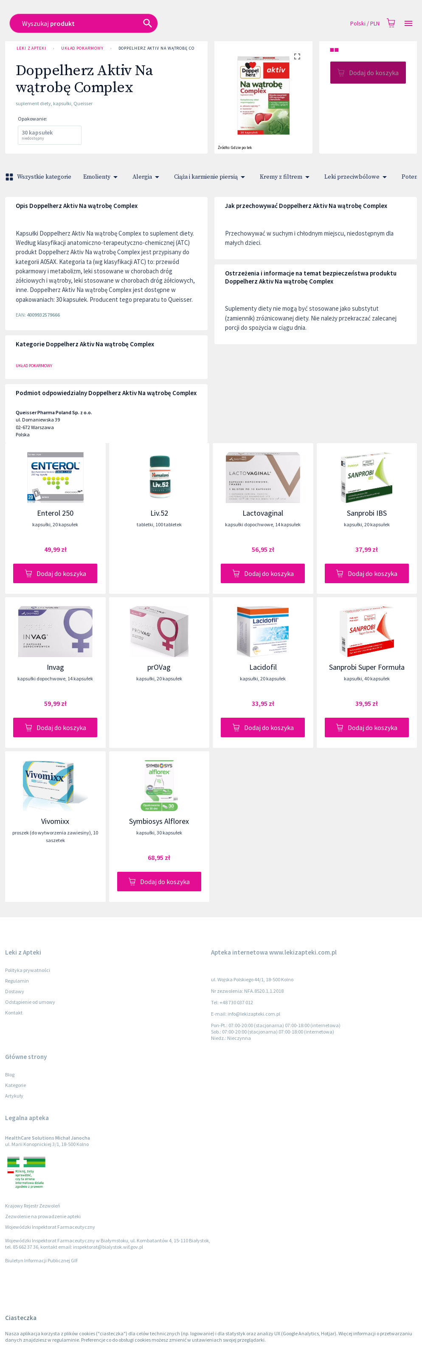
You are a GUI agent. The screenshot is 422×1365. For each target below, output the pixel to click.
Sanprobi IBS (367, 513)
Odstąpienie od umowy (30, 1002)
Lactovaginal (262, 513)
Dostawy (14, 991)
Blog (9, 1074)
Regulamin (17, 980)
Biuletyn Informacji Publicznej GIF (41, 1260)
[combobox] (171, 23)
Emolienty (102, 177)
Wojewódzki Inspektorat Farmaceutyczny (50, 1227)
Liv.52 (159, 513)
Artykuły (14, 1096)
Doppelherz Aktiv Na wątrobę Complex (163, 48)
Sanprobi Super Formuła (367, 667)
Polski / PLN (365, 23)
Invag (55, 667)
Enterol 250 (55, 513)
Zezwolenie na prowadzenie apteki (43, 1216)
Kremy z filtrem (286, 177)
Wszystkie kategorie (39, 177)
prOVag (159, 667)
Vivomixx (55, 821)
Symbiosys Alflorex (159, 821)
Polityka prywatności (27, 970)
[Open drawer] (408, 23)
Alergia (147, 177)
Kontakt (14, 1012)
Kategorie (15, 1085)
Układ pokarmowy (82, 48)
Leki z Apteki (31, 48)
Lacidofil (263, 667)
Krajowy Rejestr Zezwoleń (32, 1205)
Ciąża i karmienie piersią (211, 177)
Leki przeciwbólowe (357, 177)
